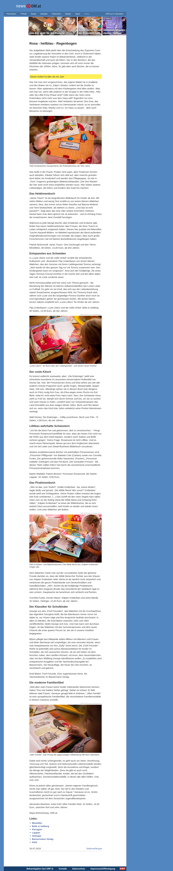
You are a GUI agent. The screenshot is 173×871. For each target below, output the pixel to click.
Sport (77, 14)
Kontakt (63, 868)
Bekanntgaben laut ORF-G (40, 868)
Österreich (56, 14)
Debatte (43, 14)
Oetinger (36, 836)
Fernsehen (11, 14)
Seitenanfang (93, 848)
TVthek (23, 14)
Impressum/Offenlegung (102, 868)
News (86, 14)
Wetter (68, 14)
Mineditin (37, 823)
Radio (33, 14)
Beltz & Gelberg (40, 826)
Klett (34, 842)
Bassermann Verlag (42, 839)
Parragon (37, 829)
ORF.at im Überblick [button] (114, 14)
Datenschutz (78, 868)
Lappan (36, 832)
